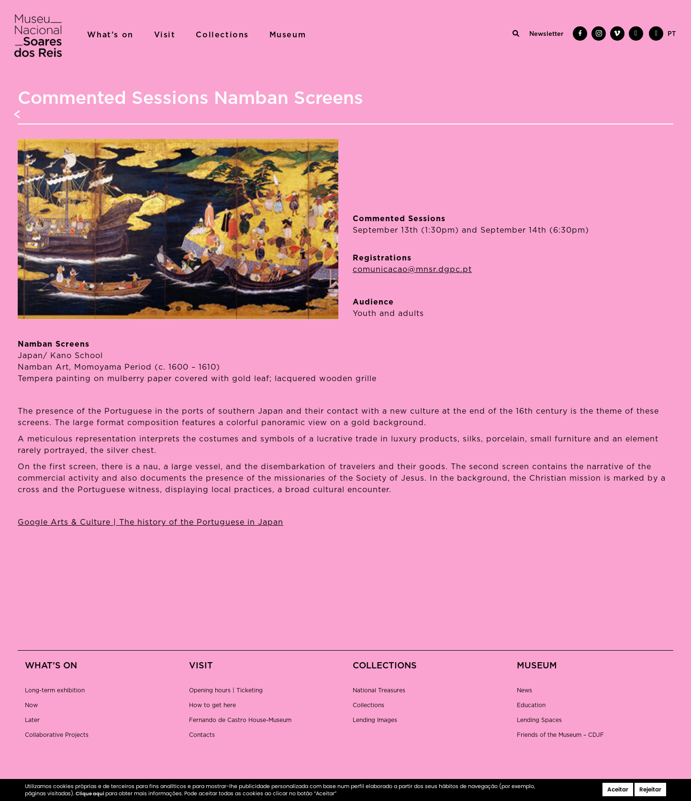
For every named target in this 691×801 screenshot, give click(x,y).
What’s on (110, 35)
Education (531, 705)
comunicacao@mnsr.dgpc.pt (412, 269)
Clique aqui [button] (90, 793)
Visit (165, 35)
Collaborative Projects (57, 735)
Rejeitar (650, 789)
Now (31, 705)
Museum (287, 35)
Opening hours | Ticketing (226, 690)
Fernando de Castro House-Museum (240, 720)
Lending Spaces (539, 720)
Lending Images (375, 720)
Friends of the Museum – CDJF (560, 735)
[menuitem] (672, 34)
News (524, 690)
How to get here (212, 705)
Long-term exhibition (55, 690)
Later (32, 720)
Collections (222, 35)
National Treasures (379, 690)
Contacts (202, 735)
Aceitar (617, 789)
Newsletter (546, 34)
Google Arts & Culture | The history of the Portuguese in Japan (150, 522)
